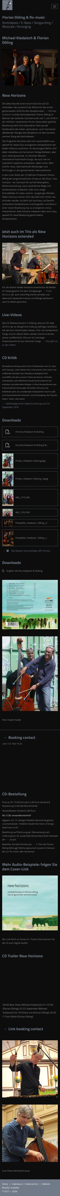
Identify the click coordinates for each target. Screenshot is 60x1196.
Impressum (17, 1184)
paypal (13, 839)
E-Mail (39, 844)
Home (5, 1184)
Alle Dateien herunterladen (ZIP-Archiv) (28, 550)
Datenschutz (32, 1184)
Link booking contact (25, 1029)
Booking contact (21, 737)
